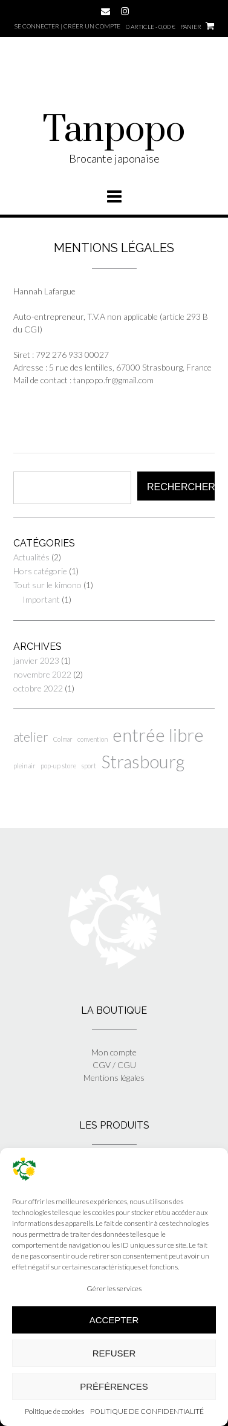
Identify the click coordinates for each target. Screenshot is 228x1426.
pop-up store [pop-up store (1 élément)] (58, 766)
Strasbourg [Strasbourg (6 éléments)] (142, 761)
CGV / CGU (114, 1065)
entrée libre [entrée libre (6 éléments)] (158, 734)
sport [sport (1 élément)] (88, 766)
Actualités (31, 557)
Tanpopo (114, 130)
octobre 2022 (38, 688)
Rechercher (181, 487)
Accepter (114, 1320)
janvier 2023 (36, 660)
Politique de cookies (54, 1411)
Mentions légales (114, 1077)
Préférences (114, 1386)
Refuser (114, 1353)
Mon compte (114, 1052)
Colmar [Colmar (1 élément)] (63, 739)
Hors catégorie (40, 571)
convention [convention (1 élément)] (92, 739)
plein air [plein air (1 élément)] (24, 766)
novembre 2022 (42, 674)
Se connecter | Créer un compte (67, 26)
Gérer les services (114, 1288)
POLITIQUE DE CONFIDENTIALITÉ (147, 1411)
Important (41, 599)
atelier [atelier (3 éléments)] (30, 736)
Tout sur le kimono (47, 585)
